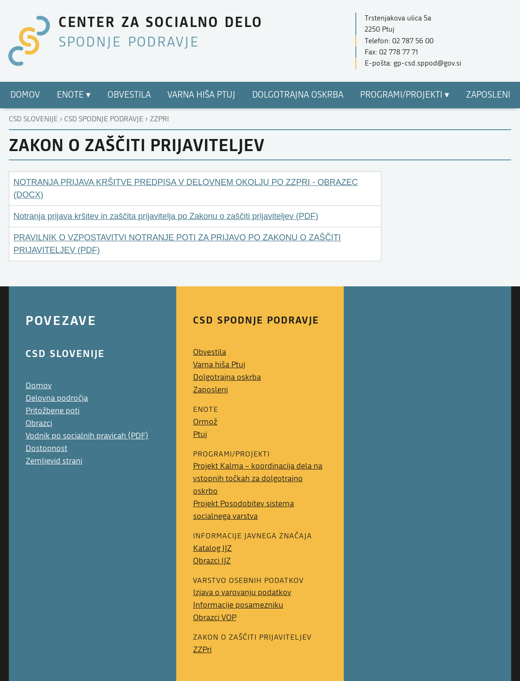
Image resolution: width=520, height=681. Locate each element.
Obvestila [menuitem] (129, 95)
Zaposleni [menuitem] (488, 95)
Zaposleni (210, 390)
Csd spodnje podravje (103, 119)
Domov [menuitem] (25, 95)
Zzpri (159, 119)
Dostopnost (46, 448)
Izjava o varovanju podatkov (242, 592)
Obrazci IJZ (212, 561)
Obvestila (209, 352)
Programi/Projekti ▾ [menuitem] (404, 95)
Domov (39, 385)
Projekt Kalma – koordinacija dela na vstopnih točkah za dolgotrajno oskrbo (257, 478)
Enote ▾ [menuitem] (74, 95)
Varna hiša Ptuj (219, 365)
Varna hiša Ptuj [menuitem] (201, 95)
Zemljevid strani (54, 461)
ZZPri (202, 650)
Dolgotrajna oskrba (227, 377)
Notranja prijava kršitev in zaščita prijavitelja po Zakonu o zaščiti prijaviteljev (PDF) (165, 216)
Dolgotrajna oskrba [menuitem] (297, 95)
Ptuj (200, 434)
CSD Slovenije (33, 119)
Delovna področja (57, 398)
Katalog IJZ (212, 548)
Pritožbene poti (53, 411)
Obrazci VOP (214, 617)
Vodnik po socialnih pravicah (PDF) (87, 436)
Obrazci (39, 423)
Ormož (205, 422)
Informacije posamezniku (238, 605)
